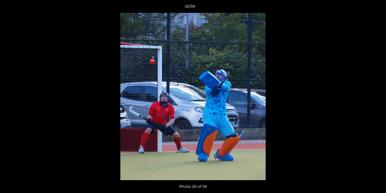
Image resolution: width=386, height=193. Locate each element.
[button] (363, 7)
